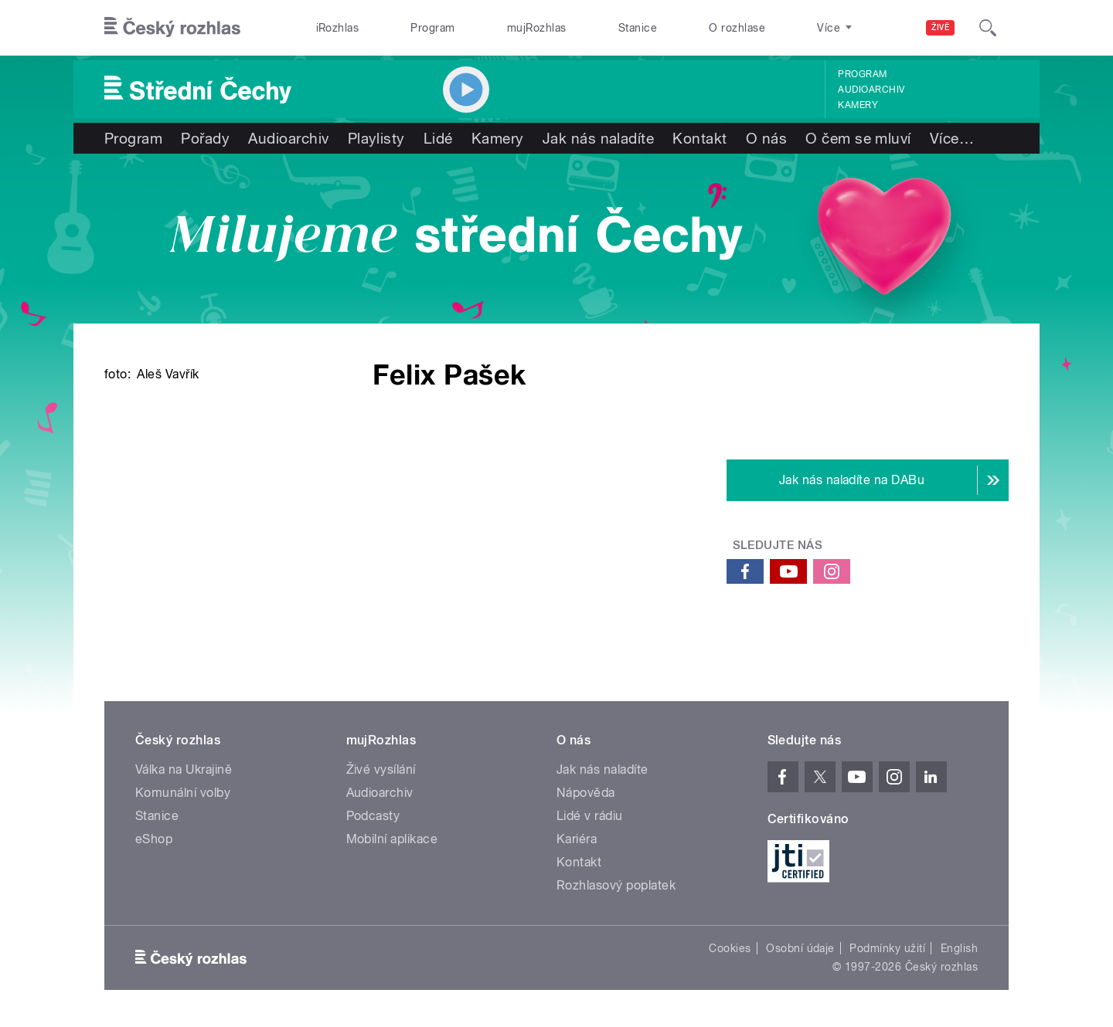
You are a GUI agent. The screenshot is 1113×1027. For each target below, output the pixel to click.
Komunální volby (182, 792)
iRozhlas (337, 28)
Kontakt (699, 138)
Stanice (637, 28)
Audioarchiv (871, 89)
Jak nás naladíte (599, 138)
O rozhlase (737, 28)
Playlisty (376, 138)
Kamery (858, 105)
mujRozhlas (537, 28)
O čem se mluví (858, 138)
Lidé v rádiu (589, 815)
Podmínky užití (887, 948)
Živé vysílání (381, 769)
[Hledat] (988, 28)
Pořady (205, 138)
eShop (153, 839)
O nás (766, 138)
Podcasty (373, 815)
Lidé (438, 138)
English (959, 948)
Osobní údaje (800, 948)
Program (432, 28)
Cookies (730, 948)
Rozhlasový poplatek (616, 885)
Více (952, 138)
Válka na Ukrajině (183, 769)
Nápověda (585, 792)
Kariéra (576, 839)
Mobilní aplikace (392, 839)
